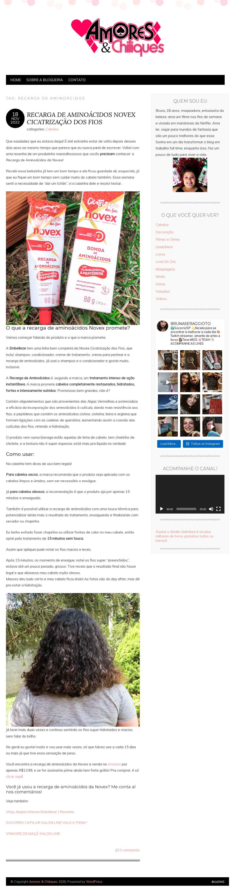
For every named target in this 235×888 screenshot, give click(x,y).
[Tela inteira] (218, 509)
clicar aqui (14, 776)
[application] (190, 494)
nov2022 (15, 120)
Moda (160, 276)
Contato (77, 80)
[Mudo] (211, 509)
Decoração (164, 232)
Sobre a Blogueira (44, 80)
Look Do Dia (166, 261)
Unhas (160, 284)
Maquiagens (165, 269)
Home (15, 80)
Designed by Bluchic (218, 882)
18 (15, 114)
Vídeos (161, 299)
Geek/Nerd (164, 247)
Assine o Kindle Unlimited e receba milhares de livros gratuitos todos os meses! (185, 536)
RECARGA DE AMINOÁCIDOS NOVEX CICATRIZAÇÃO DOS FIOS (81, 118)
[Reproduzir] (161, 509)
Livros (160, 254)
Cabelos (52, 129)
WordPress (94, 881)
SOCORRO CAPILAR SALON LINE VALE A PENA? (46, 822)
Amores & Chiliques (43, 881)
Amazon (114, 764)
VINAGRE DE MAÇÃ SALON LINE (33, 833)
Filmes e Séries (168, 239)
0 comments (130, 850)
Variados (163, 291)
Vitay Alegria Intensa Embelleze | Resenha (40, 812)
